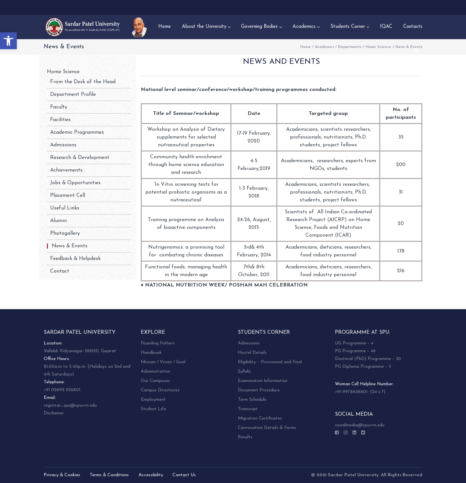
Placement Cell (67, 195)
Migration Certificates (260, 418)
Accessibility (151, 475)
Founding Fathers (158, 343)
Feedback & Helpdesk (75, 258)
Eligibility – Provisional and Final (270, 362)
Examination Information (262, 381)
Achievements (66, 170)
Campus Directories (160, 390)
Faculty (58, 107)
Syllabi (244, 371)
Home (305, 47)
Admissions (63, 145)
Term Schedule (252, 400)
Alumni (58, 220)
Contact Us (184, 475)
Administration (155, 371)
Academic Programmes (77, 132)
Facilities (60, 119)
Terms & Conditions (109, 475)
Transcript (248, 409)
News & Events (69, 246)
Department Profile (73, 94)
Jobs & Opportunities (75, 182)
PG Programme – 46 (355, 351)
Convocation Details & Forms (267, 428)
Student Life (153, 409)
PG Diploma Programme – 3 (363, 367)
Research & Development (79, 157)
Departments (349, 47)
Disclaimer (54, 413)
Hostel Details (252, 353)
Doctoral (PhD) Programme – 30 (368, 359)
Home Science (378, 47)
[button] (8, 40)
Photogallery (65, 233)
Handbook (151, 353)
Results (245, 437)
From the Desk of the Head (83, 81)
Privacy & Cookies (62, 475)
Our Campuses (155, 381)
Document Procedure (259, 390)
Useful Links (64, 208)
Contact (59, 271)
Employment (153, 400)
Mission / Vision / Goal (163, 362)
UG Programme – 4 (354, 343)
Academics (324, 47)
